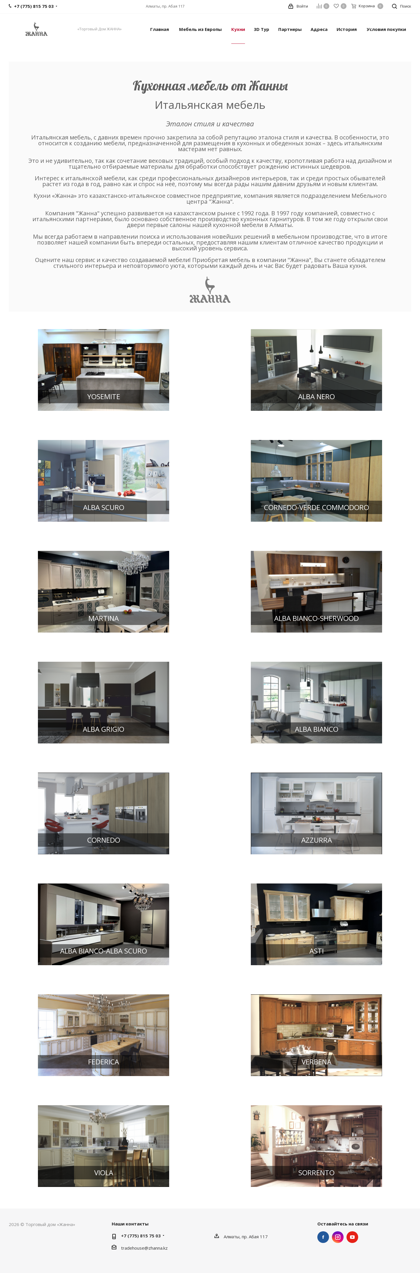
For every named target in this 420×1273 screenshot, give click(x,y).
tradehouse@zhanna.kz (144, 1248)
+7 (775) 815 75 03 (141, 1236)
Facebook (323, 1237)
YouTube (352, 1237)
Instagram (338, 1237)
